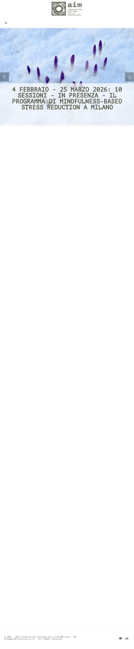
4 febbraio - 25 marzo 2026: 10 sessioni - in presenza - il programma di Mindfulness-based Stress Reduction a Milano (67, 98)
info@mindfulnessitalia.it (19, 639)
